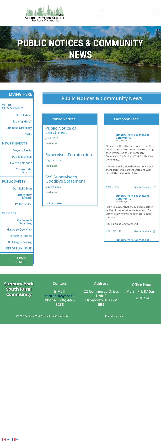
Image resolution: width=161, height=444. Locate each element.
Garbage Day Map (19, 229)
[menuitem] (75, 13)
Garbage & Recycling (24, 221)
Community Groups (24, 170)
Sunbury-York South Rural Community (132, 136)
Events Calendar (21, 163)
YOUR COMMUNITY (12, 106)
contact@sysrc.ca (60, 295)
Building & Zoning (20, 242)
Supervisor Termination (68, 154)
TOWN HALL (21, 259)
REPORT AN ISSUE (19, 248)
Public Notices (22, 157)
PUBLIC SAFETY (14, 181)
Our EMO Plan (22, 188)
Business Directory (19, 128)
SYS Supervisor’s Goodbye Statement (65, 179)
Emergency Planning (24, 196)
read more (51, 143)
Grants (27, 134)
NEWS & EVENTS (14, 143)
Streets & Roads (21, 236)
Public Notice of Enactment (60, 130)
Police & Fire (23, 204)
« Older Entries (54, 203)
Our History (24, 115)
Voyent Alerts (22, 150)
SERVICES (9, 213)
